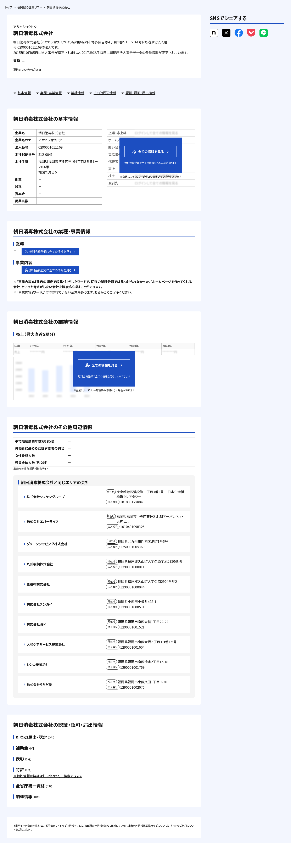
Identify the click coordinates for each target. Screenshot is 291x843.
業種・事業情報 (51, 92)
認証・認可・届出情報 (140, 92)
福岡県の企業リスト (29, 7)
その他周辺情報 (105, 92)
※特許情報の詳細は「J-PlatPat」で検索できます (47, 775)
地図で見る (47, 172)
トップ (8, 7)
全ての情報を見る (147, 151)
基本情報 (24, 92)
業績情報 (77, 92)
